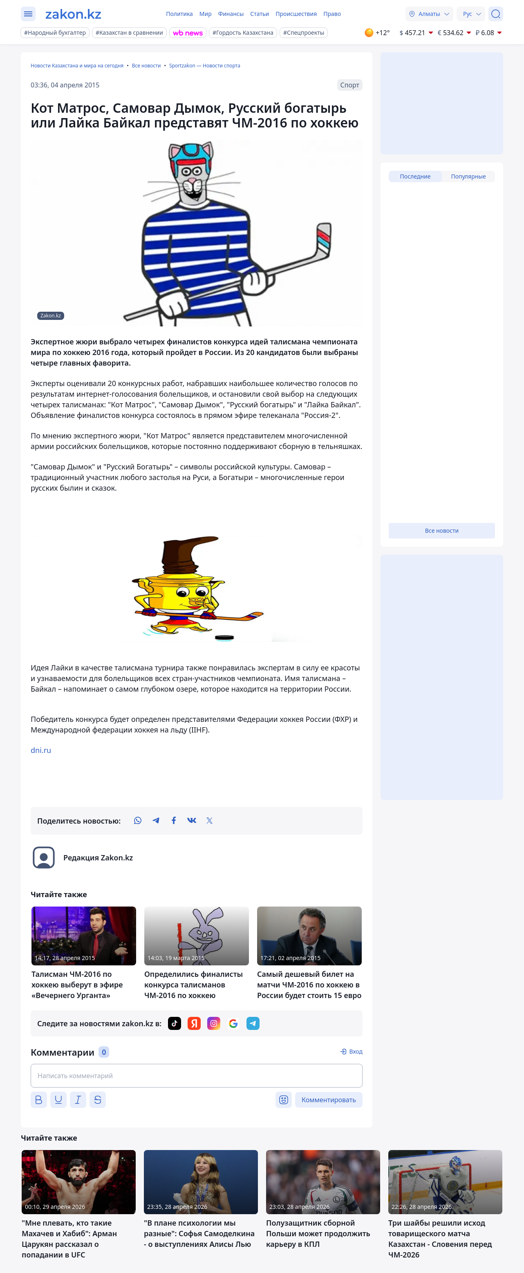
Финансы (231, 14)
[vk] (191, 820)
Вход (356, 1051)
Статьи (259, 14)
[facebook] (173, 820)
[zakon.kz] (73, 14)
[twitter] (209, 820)
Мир (205, 14)
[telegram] (155, 820)
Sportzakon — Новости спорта (204, 65)
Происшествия (296, 14)
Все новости (146, 65)
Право (332, 14)
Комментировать (329, 1099)
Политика (179, 14)
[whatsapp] (137, 820)
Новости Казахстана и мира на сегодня (77, 65)
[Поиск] (495, 14)
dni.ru (41, 750)
